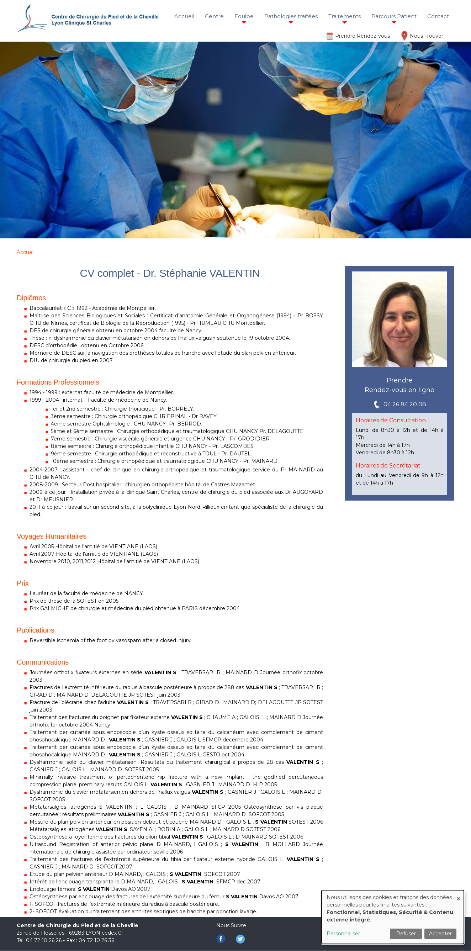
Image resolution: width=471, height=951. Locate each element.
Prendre (400, 380)
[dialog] (393, 917)
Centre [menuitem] (214, 16)
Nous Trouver (426, 36)
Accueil (26, 252)
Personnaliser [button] (343, 933)
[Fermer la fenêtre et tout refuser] (458, 894)
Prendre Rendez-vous (362, 36)
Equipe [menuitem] (244, 16)
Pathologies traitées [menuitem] (291, 16)
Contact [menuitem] (438, 16)
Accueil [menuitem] (184, 16)
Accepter (440, 933)
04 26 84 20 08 (404, 404)
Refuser (406, 933)
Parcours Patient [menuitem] (394, 16)
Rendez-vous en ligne (399, 390)
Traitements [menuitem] (344, 16)
